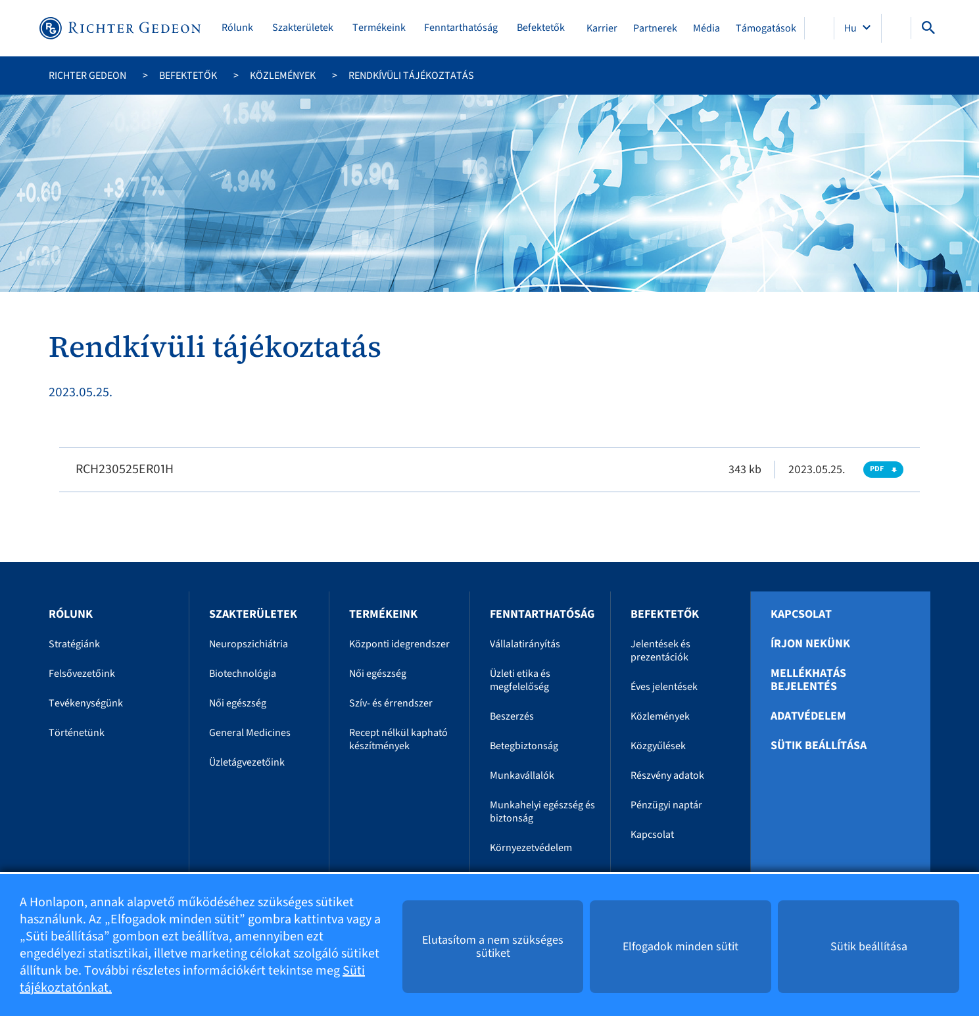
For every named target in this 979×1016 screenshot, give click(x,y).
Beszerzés (512, 716)
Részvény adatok (667, 775)
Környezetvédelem (531, 848)
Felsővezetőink (82, 673)
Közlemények (283, 75)
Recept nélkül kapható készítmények (398, 739)
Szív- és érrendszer (391, 703)
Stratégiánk (74, 644)
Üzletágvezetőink (247, 762)
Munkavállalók (522, 775)
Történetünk (77, 733)
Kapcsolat (652, 834)
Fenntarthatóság (461, 28)
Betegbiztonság (524, 746)
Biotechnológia (242, 673)
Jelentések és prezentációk (660, 650)
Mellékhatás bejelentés (808, 680)
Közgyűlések (658, 746)
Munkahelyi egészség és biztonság (542, 811)
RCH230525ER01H (125, 469)
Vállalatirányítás (525, 644)
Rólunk (237, 28)
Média (706, 28)
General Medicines (250, 733)
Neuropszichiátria (248, 644)
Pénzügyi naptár (666, 805)
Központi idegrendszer (399, 644)
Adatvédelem (808, 716)
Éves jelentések (664, 687)
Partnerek (655, 28)
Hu (851, 28)
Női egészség (237, 703)
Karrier (601, 28)
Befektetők (541, 28)
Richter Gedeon (87, 75)
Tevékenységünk (86, 703)
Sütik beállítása (819, 745)
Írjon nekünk (810, 644)
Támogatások (766, 28)
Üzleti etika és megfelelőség (520, 680)
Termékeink (379, 28)
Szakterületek (302, 28)
